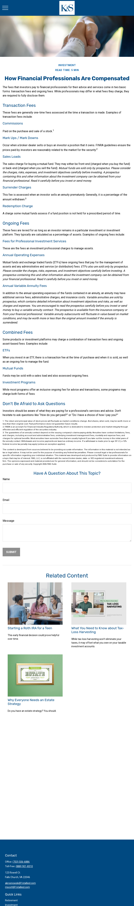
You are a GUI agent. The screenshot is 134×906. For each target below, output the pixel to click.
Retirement (11, 900)
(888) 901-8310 (24, 866)
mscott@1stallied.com (17, 887)
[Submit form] (11, 552)
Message (8, 520)
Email (6, 500)
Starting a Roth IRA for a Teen (30, 628)
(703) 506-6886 (21, 861)
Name (6, 479)
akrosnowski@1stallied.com (20, 883)
